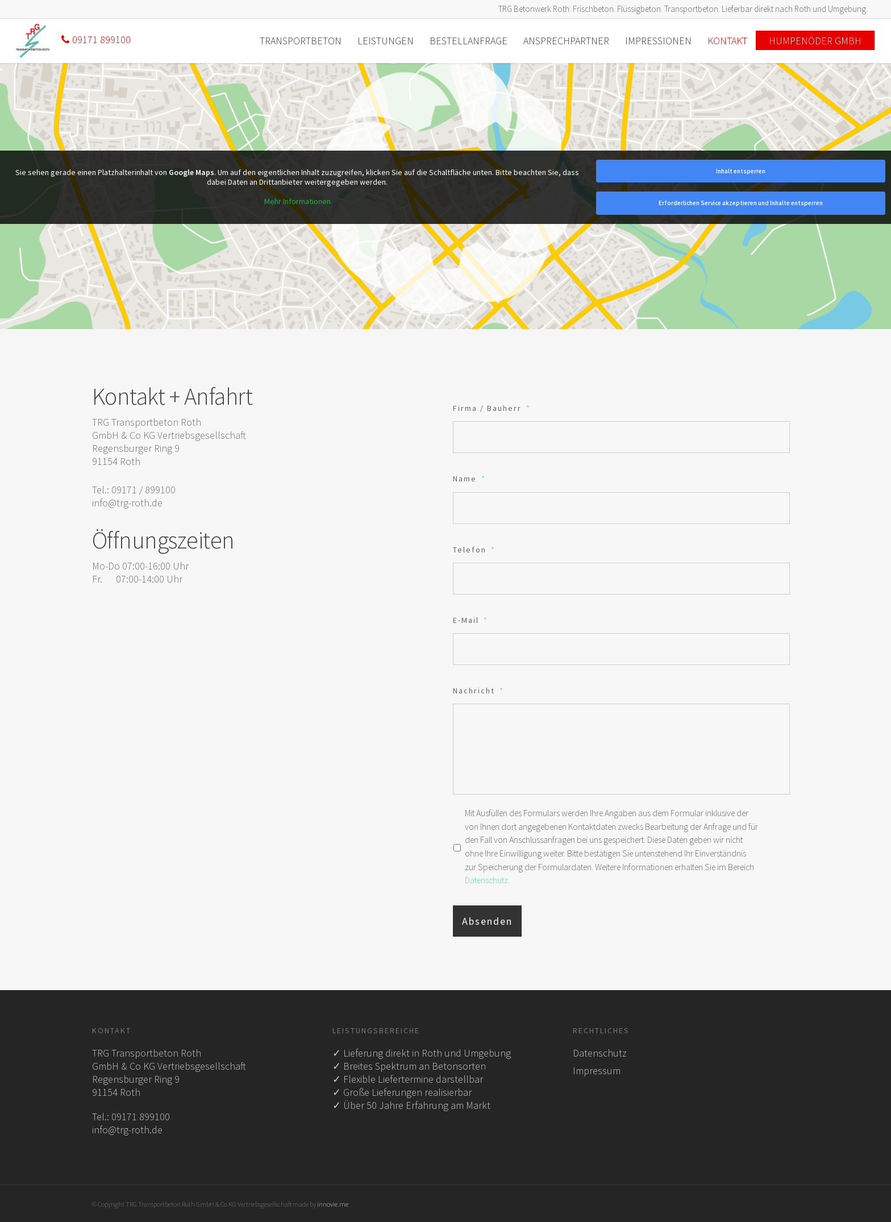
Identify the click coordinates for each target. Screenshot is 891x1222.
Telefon (474, 550)
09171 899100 (96, 39)
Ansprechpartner (566, 40)
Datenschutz (486, 880)
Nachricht (478, 690)
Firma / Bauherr (492, 408)
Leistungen (385, 40)
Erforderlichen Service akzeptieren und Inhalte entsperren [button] (740, 203)
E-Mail (470, 620)
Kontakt (727, 40)
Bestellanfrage (468, 40)
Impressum (597, 1070)
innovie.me (332, 1204)
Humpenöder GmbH (815, 40)
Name (469, 478)
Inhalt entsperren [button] (740, 171)
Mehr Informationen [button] (297, 201)
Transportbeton (301, 40)
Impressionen (658, 40)
